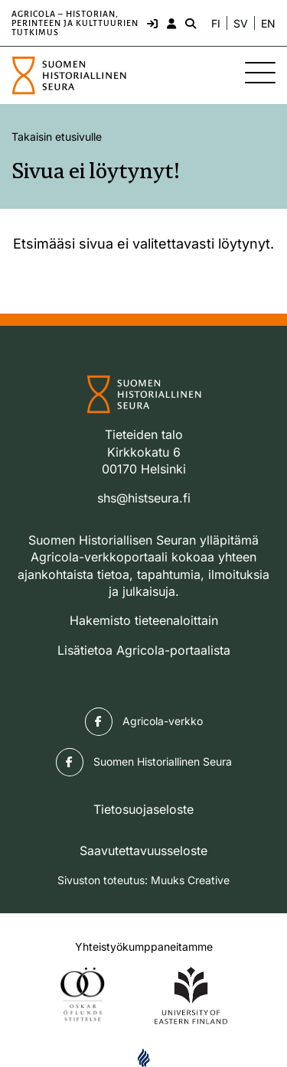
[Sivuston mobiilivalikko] (260, 72)
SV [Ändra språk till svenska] (240, 23)
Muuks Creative (190, 879)
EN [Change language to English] (268, 23)
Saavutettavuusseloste (143, 850)
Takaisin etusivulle (56, 136)
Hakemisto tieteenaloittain (144, 620)
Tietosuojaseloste (143, 809)
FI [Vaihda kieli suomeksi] (215, 23)
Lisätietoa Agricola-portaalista (143, 650)
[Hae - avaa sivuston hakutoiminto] (189, 23)
